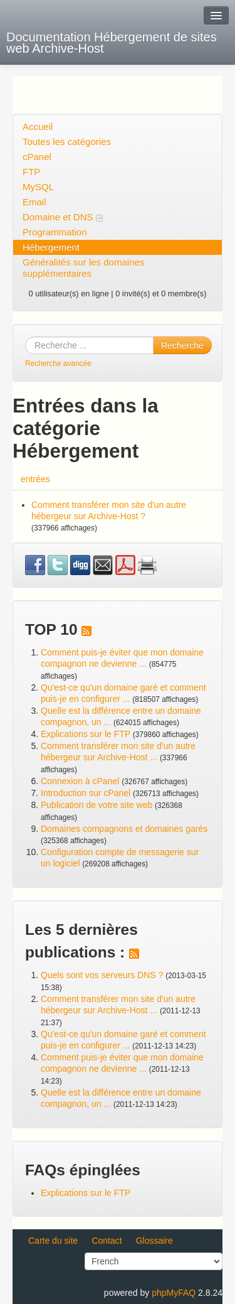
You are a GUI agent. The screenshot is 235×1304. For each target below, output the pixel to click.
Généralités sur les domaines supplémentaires (83, 268)
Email (34, 202)
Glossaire (154, 1241)
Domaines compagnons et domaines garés (124, 829)
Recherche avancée (58, 363)
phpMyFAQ (174, 1293)
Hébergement (51, 247)
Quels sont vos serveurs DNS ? (102, 975)
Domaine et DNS (63, 217)
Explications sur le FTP (85, 734)
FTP (31, 171)
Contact (106, 1241)
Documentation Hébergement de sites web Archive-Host (111, 42)
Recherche (182, 345)
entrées (35, 479)
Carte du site (53, 1241)
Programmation (55, 232)
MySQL (38, 186)
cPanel (37, 156)
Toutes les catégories (67, 141)
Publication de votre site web (96, 805)
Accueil (38, 126)
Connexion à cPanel (80, 781)
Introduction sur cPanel (85, 793)
